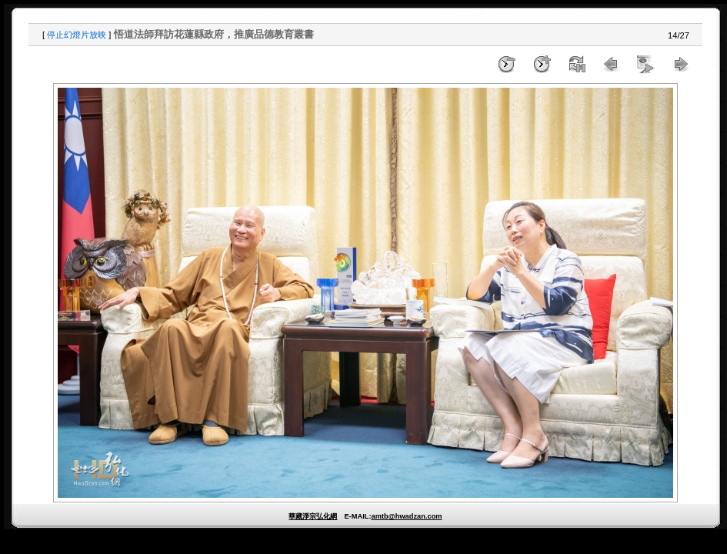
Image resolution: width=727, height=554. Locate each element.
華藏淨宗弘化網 (312, 516)
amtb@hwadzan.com (406, 516)
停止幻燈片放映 (76, 34)
